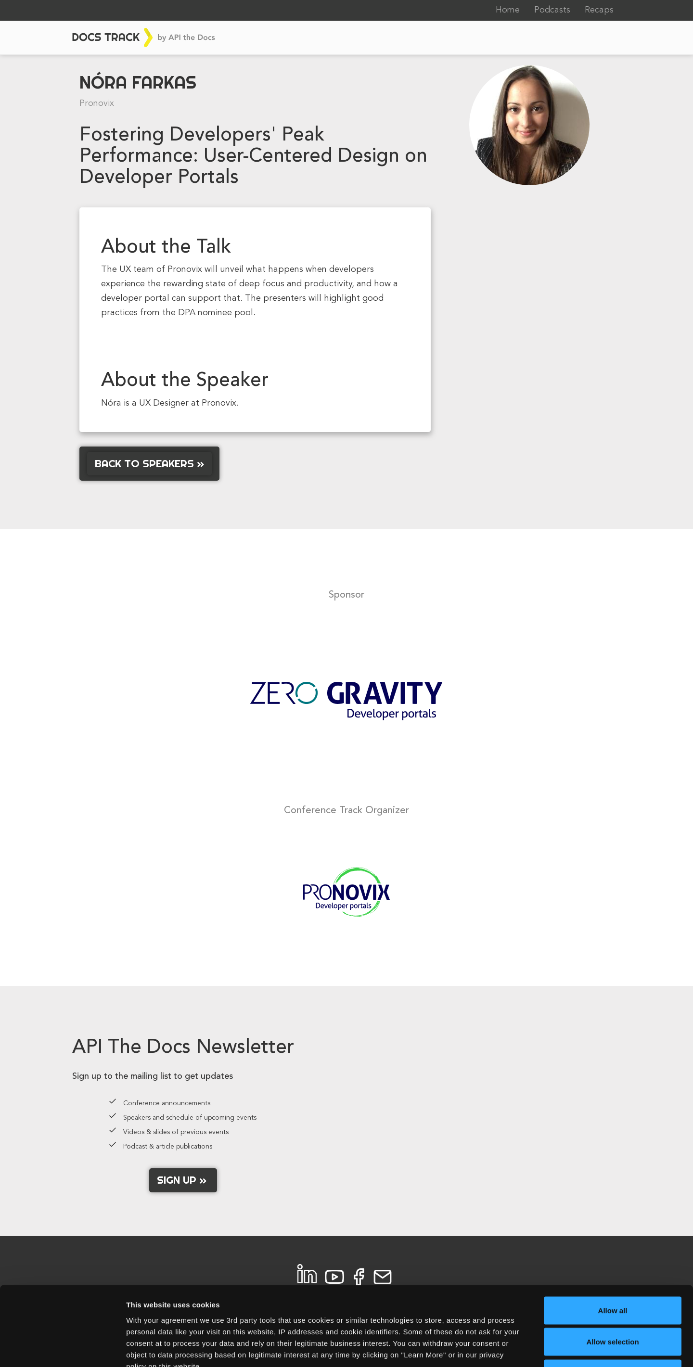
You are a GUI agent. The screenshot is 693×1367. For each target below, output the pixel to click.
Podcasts (552, 10)
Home (508, 10)
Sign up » (183, 1180)
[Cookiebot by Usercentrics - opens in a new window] (62, 1348)
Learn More (502, 1348)
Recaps (599, 10)
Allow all (613, 1241)
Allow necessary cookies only (613, 1304)
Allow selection (612, 1272)
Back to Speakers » (149, 463)
